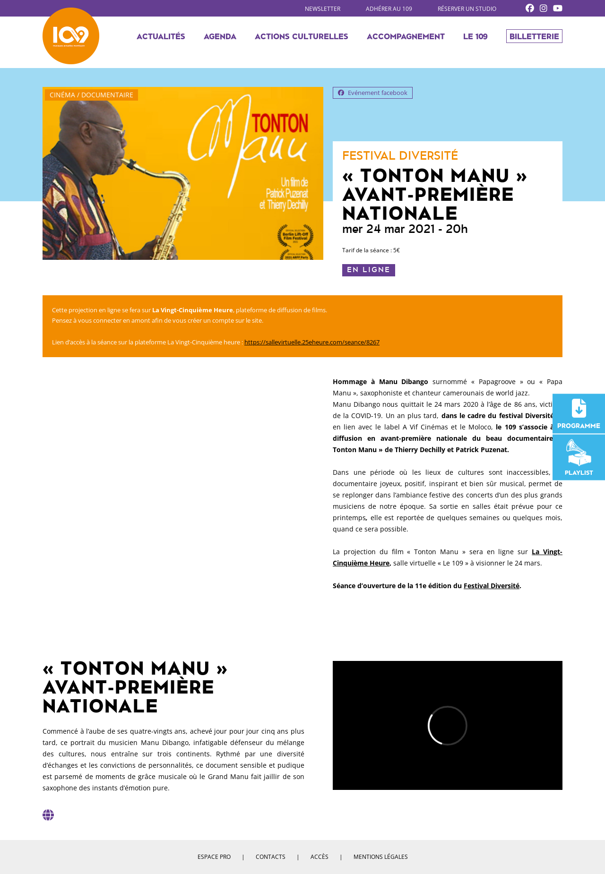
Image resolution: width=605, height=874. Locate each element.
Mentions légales (381, 857)
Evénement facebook (372, 92)
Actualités (161, 36)
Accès (319, 857)
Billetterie (534, 36)
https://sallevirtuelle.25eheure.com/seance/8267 (312, 342)
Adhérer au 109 (389, 9)
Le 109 (475, 36)
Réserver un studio (467, 9)
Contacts (270, 857)
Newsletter (322, 9)
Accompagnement (406, 36)
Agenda (220, 36)
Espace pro (214, 857)
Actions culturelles (301, 36)
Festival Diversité (491, 585)
